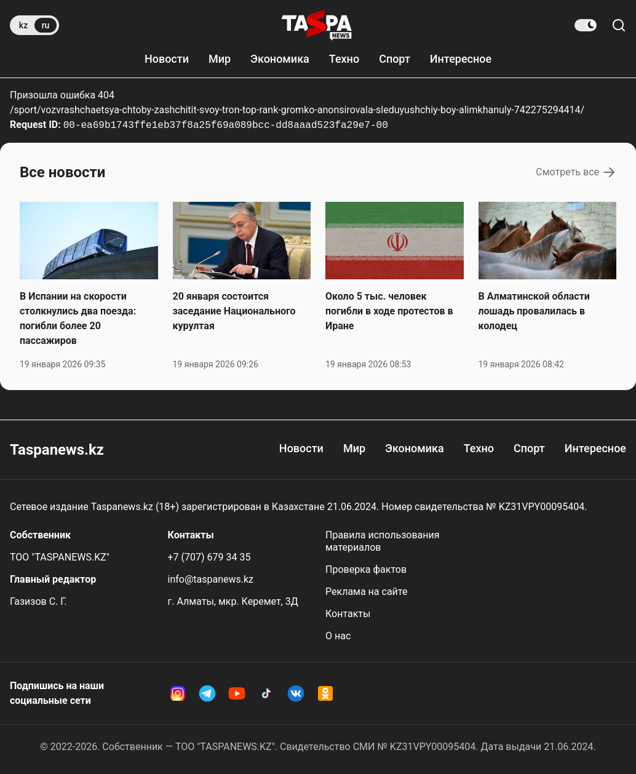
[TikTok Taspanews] (266, 693)
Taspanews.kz (57, 449)
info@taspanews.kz (211, 579)
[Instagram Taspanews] (178, 693)
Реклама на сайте (366, 591)
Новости (167, 58)
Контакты (347, 614)
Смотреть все (576, 172)
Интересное (460, 58)
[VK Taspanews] (296, 693)
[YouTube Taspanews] (237, 693)
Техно (344, 58)
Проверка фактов (366, 569)
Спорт (394, 58)
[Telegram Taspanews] (207, 693)
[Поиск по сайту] (618, 25)
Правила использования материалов (382, 541)
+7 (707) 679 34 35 (209, 557)
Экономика (279, 58)
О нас (338, 636)
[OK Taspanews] (325, 693)
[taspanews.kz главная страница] (317, 25)
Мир (220, 58)
